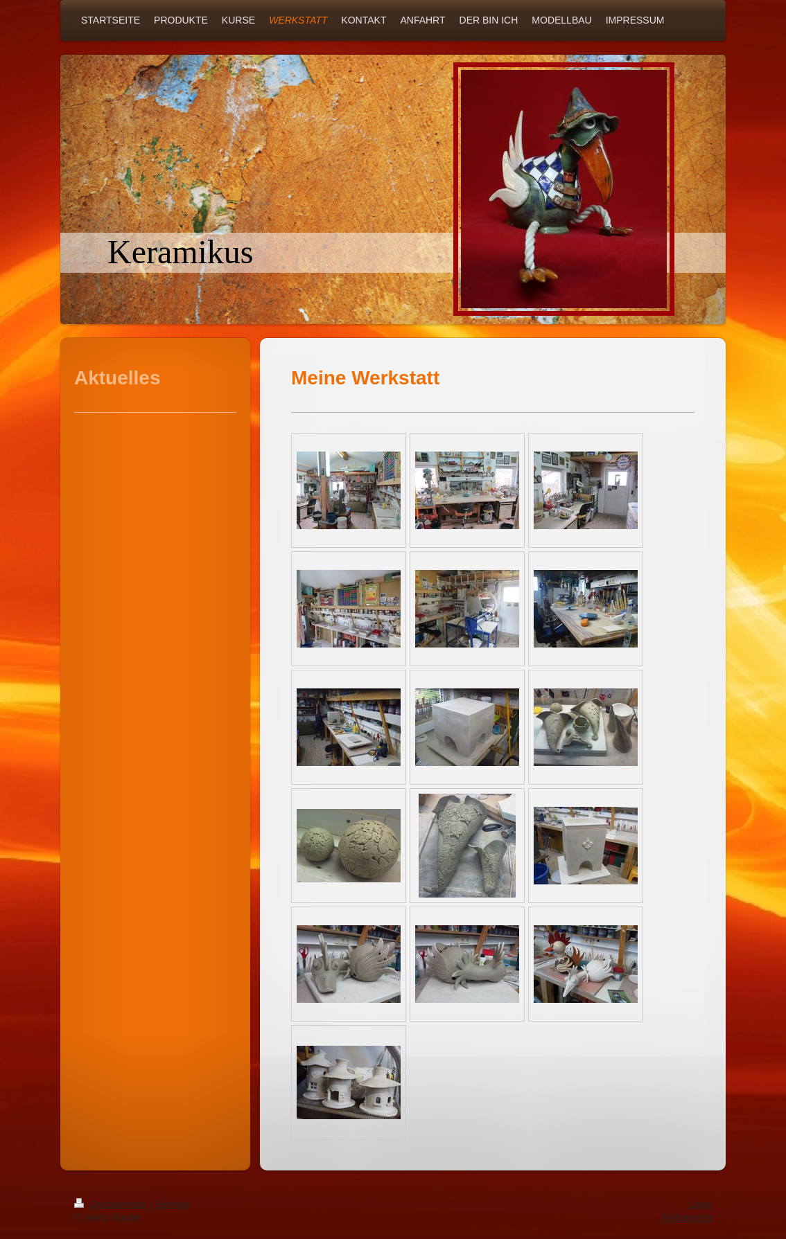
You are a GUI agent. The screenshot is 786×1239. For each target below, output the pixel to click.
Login (700, 1204)
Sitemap (171, 1204)
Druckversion (111, 1204)
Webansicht (686, 1217)
